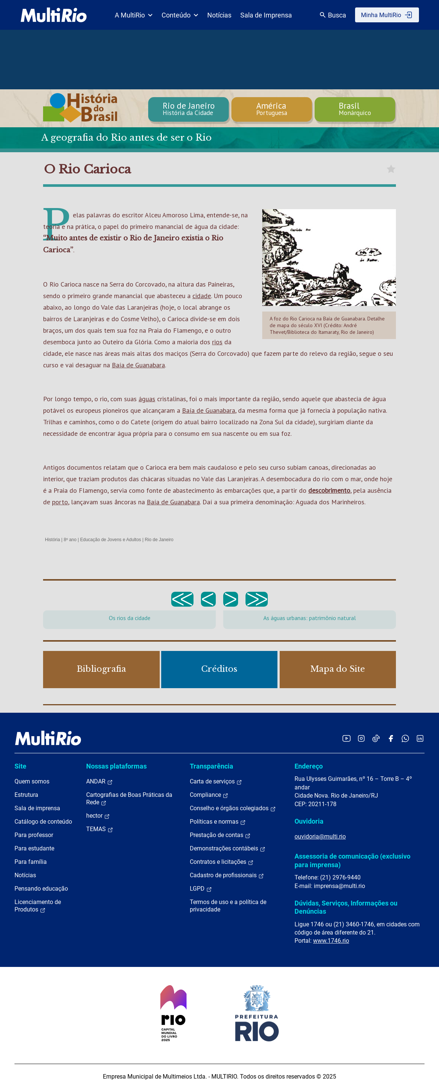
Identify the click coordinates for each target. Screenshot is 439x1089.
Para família (30, 861)
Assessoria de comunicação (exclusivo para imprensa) (352, 860)
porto (60, 502)
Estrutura (26, 794)
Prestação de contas (220, 835)
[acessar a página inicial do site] (53, 14)
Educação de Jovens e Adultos (110, 539)
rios (217, 342)
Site (20, 766)
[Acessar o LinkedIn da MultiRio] (420, 738)
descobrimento (329, 490)
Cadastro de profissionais (227, 875)
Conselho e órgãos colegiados (233, 808)
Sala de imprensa (37, 808)
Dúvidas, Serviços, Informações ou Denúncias (346, 907)
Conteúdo (180, 15)
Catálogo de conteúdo (43, 821)
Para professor (33, 835)
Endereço (309, 766)
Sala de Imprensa (266, 15)
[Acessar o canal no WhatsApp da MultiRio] (405, 738)
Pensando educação (41, 888)
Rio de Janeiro (159, 539)
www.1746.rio (331, 940)
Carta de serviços (216, 781)
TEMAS (99, 829)
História (52, 539)
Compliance (209, 795)
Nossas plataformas (116, 766)
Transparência (211, 766)
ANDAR (99, 781)
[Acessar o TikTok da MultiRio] (376, 738)
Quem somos (31, 781)
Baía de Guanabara (138, 365)
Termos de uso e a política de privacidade (228, 905)
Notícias (219, 15)
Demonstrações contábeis (228, 848)
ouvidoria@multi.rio (320, 836)
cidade (201, 295)
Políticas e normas (218, 821)
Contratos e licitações (222, 862)
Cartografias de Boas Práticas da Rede (129, 798)
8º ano (70, 539)
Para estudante (34, 848)
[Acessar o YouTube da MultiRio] (346, 738)
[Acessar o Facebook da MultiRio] (390, 738)
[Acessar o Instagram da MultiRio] (361, 738)
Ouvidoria (309, 821)
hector (98, 816)
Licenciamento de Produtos (37, 905)
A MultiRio (134, 15)
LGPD (201, 888)
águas (147, 399)
